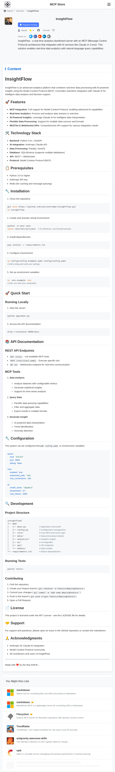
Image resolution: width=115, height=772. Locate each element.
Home (8, 11)
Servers (20, 11)
